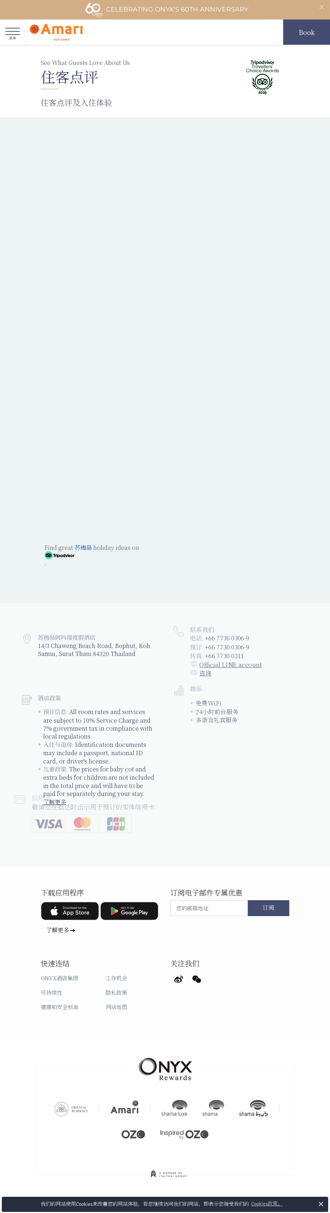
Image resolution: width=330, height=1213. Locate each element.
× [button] (321, 1204)
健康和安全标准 (60, 1007)
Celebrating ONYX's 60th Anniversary (166, 10)
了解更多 (57, 930)
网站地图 (116, 1007)
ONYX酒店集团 (59, 978)
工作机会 (116, 978)
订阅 (268, 908)
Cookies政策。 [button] (267, 1204)
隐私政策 (116, 992)
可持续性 (51, 992)
